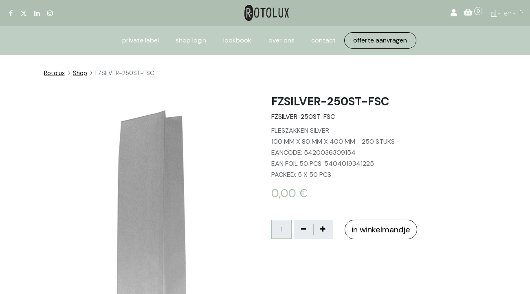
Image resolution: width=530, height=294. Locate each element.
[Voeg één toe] (323, 229)
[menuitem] (140, 40)
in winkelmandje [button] (381, 229)
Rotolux (54, 73)
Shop (80, 73)
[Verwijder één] (304, 229)
